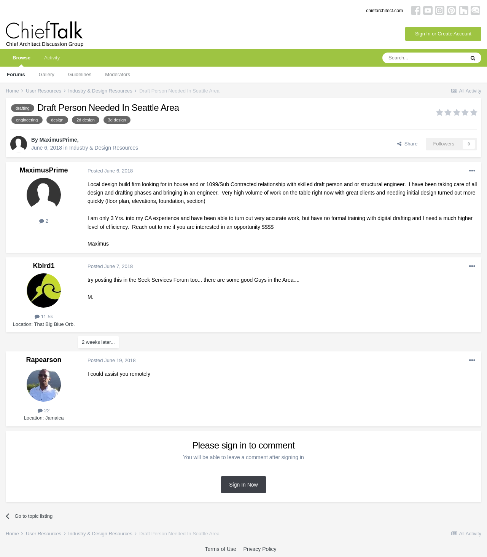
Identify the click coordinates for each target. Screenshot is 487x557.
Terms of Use (220, 549)
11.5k (44, 316)
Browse (21, 61)
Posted (110, 171)
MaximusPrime (58, 140)
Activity (52, 58)
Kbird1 (43, 266)
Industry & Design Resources (103, 148)
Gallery (46, 74)
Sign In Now (243, 485)
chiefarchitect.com (384, 10)
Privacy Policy (259, 549)
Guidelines (79, 74)
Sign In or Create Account (443, 34)
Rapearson (43, 360)
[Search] (423, 58)
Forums (16, 74)
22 (43, 410)
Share (407, 144)
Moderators (117, 74)
